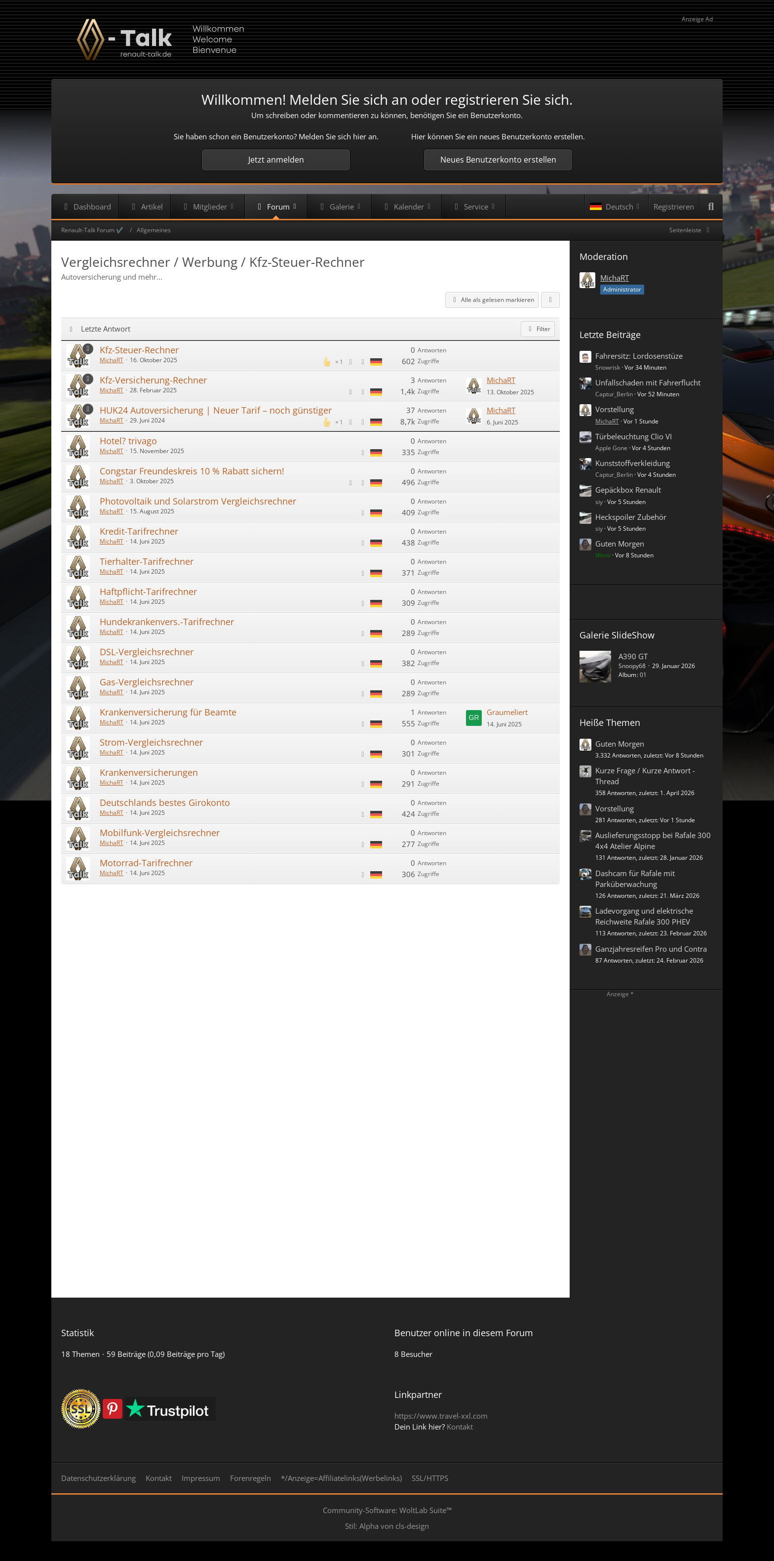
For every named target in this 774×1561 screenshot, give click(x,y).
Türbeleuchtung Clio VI (633, 436)
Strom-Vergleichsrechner (151, 742)
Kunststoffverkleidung (632, 463)
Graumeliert (507, 712)
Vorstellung (614, 409)
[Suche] (711, 206)
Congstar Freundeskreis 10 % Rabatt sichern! (192, 471)
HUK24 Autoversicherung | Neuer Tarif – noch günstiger (216, 410)
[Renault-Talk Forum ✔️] (387, 39)
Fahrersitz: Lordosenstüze (639, 356)
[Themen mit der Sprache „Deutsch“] (376, 361)
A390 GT (633, 656)
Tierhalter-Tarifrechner (147, 561)
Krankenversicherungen (149, 772)
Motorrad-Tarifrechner (146, 863)
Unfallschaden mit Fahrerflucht (647, 382)
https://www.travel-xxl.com (441, 1416)
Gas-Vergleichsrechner (147, 682)
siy (599, 502)
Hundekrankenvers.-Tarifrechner (167, 622)
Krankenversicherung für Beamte (168, 712)
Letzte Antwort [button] (105, 329)
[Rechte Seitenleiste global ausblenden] (691, 230)
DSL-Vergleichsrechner (147, 652)
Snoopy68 (632, 666)
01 (643, 675)
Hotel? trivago (128, 441)
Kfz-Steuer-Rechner (139, 350)
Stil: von (387, 1526)
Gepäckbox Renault (628, 490)
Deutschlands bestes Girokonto (165, 802)
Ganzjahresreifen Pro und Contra (651, 949)
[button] (616, 206)
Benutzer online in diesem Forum (463, 1333)
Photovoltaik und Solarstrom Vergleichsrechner (198, 501)
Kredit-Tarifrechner (139, 531)
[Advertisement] (310, 916)
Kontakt (460, 1427)
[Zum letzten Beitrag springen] (474, 386)
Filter (537, 329)
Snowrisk (607, 367)
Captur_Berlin (614, 394)
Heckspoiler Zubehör (630, 517)
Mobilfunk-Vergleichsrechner (160, 833)
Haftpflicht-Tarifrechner (148, 591)
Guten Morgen (619, 543)
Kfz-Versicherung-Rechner (153, 380)
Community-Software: (387, 1510)
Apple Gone (611, 448)
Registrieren (674, 206)
